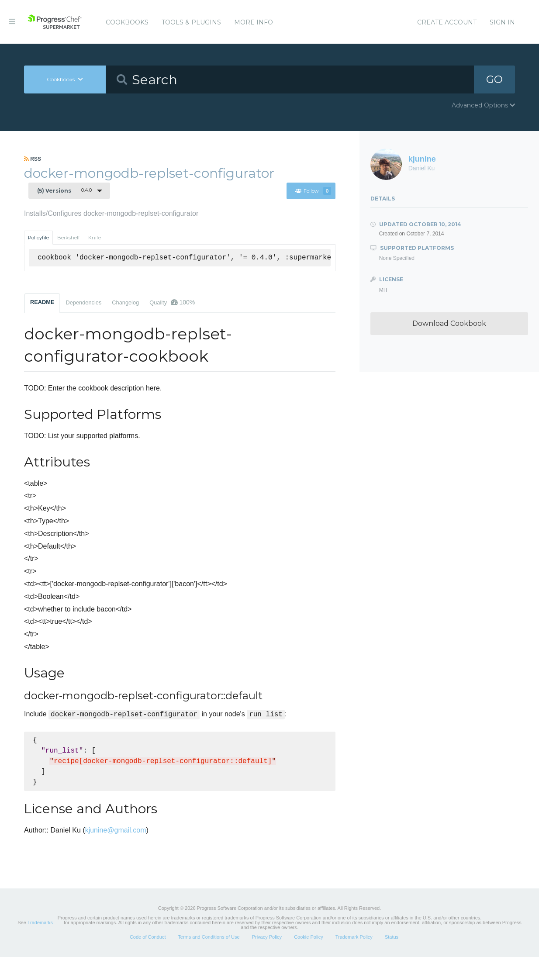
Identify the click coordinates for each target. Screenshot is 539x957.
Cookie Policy (308, 937)
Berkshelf (68, 238)
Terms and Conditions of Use (208, 937)
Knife (94, 238)
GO (494, 79)
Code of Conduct (148, 937)
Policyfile (38, 238)
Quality (172, 302)
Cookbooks (127, 22)
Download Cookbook (449, 323)
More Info (253, 22)
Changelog (125, 302)
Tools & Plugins (191, 22)
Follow (313, 191)
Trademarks (40, 922)
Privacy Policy (267, 937)
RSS (32, 159)
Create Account (447, 22)
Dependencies (83, 302)
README (42, 302)
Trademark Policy (354, 937)
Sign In (502, 22)
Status (391, 937)
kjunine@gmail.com (115, 830)
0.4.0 (64, 190)
